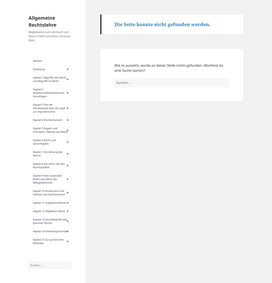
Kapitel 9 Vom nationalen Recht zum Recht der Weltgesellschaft (52, 179)
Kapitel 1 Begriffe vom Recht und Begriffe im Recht (52, 79)
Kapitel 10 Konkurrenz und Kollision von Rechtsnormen (52, 193)
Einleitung (52, 69)
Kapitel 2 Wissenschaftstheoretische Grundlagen (52, 93)
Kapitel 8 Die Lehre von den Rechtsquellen (52, 166)
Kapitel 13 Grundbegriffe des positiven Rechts (52, 221)
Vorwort (37, 60)
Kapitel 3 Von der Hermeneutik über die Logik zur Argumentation (52, 108)
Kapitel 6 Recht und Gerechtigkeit (52, 142)
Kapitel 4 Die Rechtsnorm (52, 120)
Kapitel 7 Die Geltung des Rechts (52, 154)
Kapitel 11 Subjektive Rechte (52, 203)
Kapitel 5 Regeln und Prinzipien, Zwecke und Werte (52, 130)
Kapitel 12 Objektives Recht (52, 211)
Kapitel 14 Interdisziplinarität (52, 231)
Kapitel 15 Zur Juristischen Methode (52, 241)
